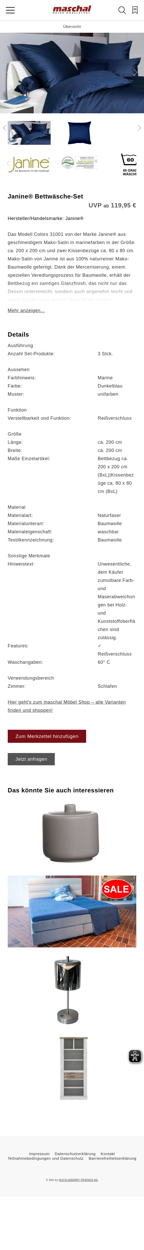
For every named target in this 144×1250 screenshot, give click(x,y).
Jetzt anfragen (31, 759)
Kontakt (108, 1154)
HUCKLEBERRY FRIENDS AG (78, 1180)
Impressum (39, 1154)
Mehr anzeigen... (26, 310)
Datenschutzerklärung (75, 1154)
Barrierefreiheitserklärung (112, 1158)
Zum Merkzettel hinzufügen (46, 736)
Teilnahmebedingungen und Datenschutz (46, 1158)
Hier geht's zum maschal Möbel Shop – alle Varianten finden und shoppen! (67, 706)
